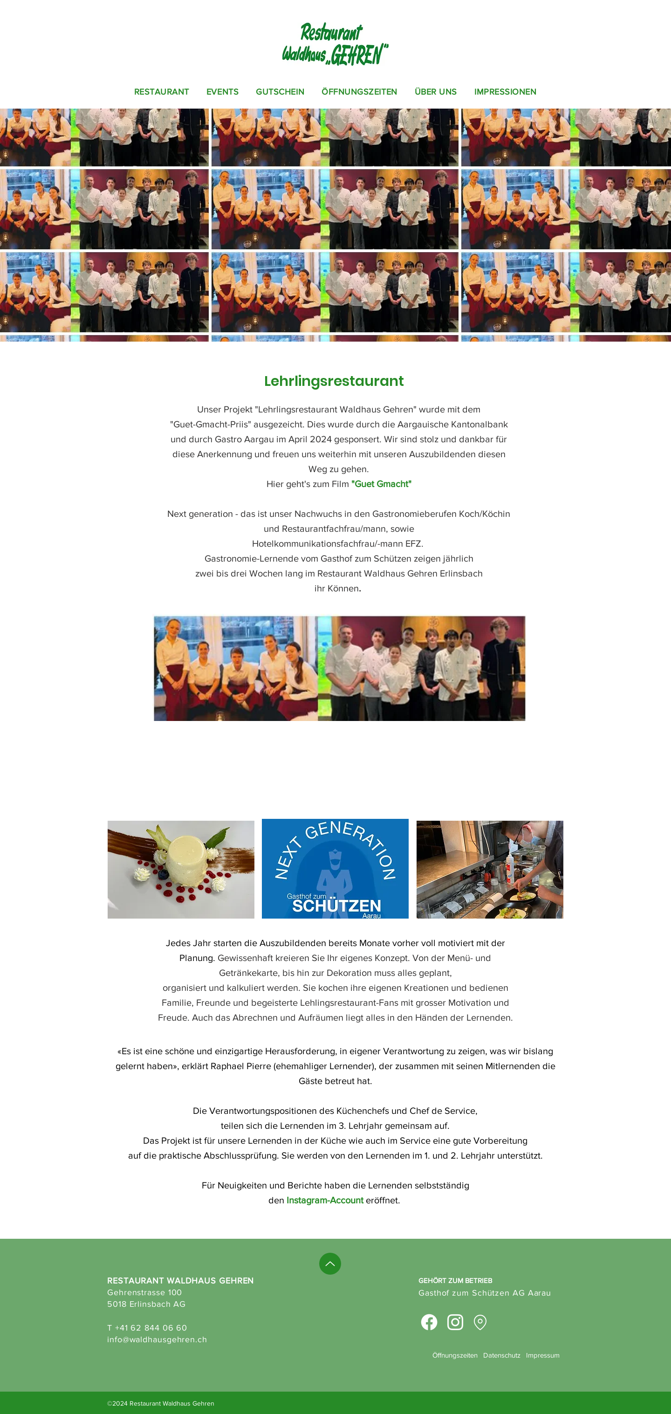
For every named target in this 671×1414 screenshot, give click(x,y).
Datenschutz (501, 1355)
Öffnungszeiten (455, 1355)
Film (341, 484)
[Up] (330, 1264)
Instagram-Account (325, 1200)
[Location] (480, 1322)
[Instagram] (455, 1322)
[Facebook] (429, 1322)
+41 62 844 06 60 (151, 1327)
